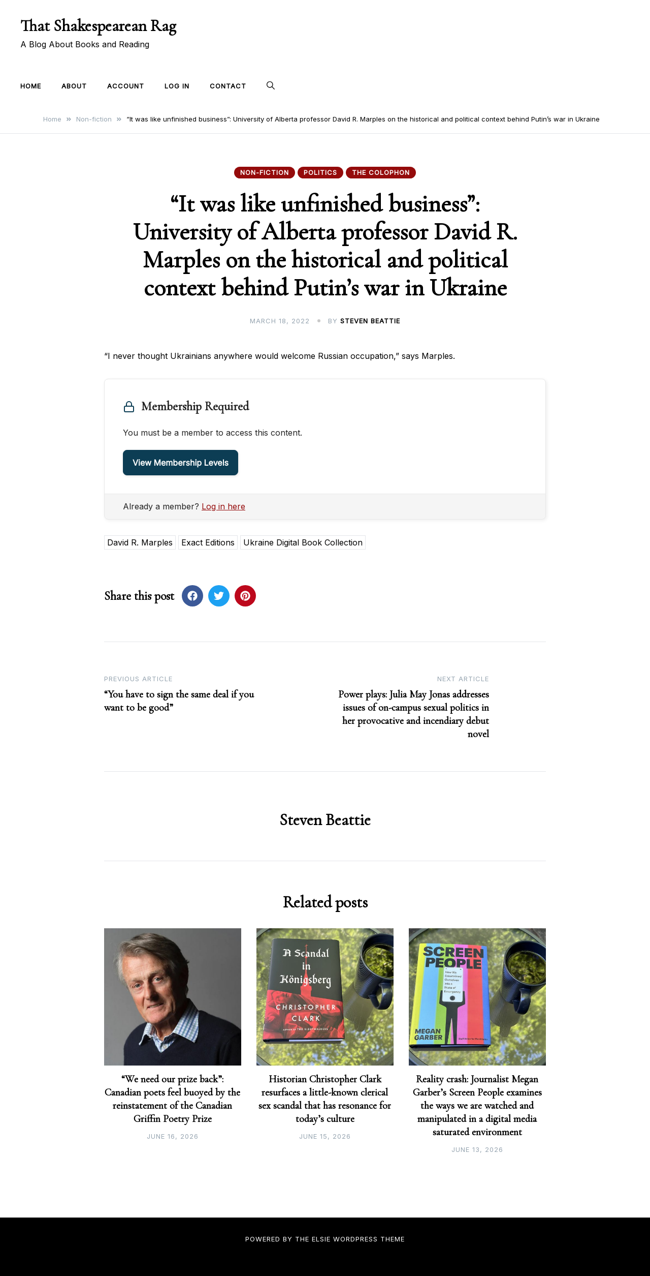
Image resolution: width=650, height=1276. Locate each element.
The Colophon (381, 172)
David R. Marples (140, 542)
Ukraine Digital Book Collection (303, 542)
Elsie (321, 1239)
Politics (320, 172)
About (74, 86)
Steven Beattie (370, 321)
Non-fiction (264, 172)
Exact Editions (208, 542)
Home (30, 86)
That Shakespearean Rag (98, 26)
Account (125, 86)
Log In (177, 86)
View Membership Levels (181, 463)
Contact (228, 86)
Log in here (223, 506)
